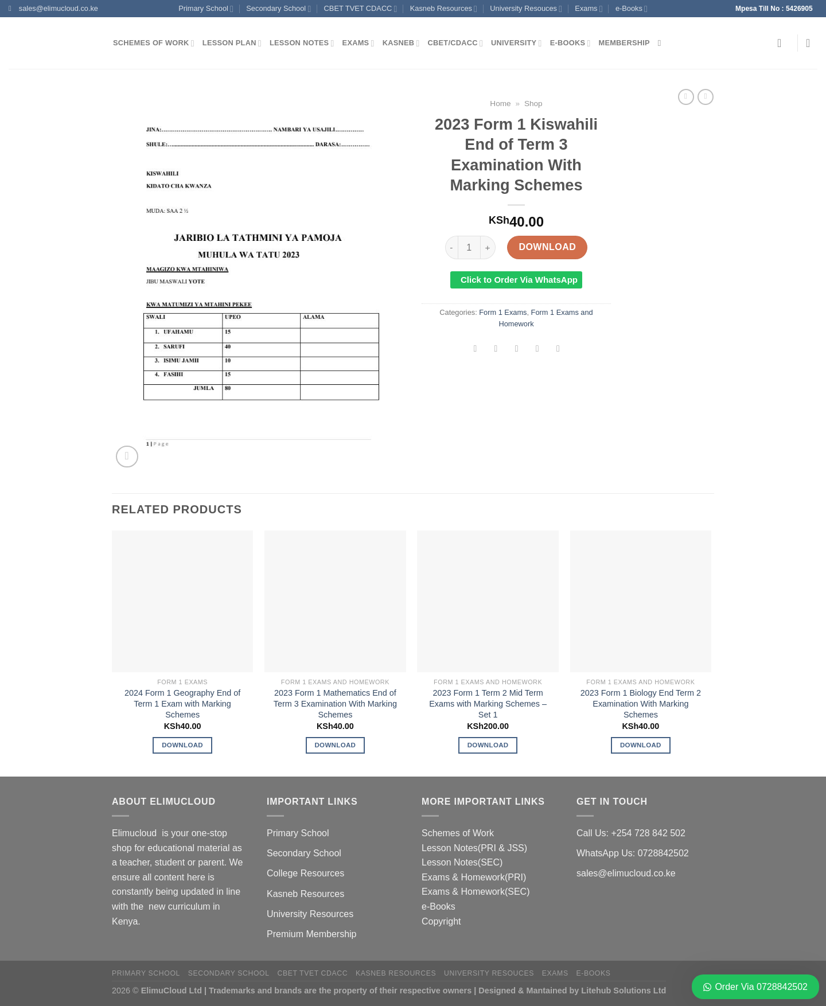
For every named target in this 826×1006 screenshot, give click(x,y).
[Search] (662, 43)
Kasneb (401, 43)
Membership (624, 42)
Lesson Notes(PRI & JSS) (474, 848)
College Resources (305, 873)
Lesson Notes (302, 43)
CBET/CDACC (455, 43)
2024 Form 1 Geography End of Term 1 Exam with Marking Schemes (182, 703)
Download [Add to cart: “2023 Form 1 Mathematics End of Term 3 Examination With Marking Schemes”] (335, 745)
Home (500, 103)
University (516, 43)
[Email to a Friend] (516, 349)
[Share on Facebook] (475, 349)
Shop (533, 103)
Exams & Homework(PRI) (474, 877)
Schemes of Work (153, 43)
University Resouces (526, 8)
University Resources (310, 914)
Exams (588, 8)
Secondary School (278, 8)
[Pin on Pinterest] (537, 349)
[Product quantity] (469, 247)
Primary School (205, 8)
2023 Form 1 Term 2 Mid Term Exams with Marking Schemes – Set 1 (488, 703)
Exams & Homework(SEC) (475, 891)
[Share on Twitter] (495, 349)
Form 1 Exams (503, 312)
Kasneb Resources (443, 8)
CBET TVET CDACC (361, 8)
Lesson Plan (232, 43)
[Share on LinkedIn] (558, 349)
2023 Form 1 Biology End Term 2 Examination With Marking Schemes (640, 703)
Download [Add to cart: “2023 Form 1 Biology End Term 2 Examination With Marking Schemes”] (640, 745)
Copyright (441, 921)
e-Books (631, 8)
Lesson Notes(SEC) (462, 862)
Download (547, 247)
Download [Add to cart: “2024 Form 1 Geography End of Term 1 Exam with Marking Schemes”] (182, 745)
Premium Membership (311, 934)
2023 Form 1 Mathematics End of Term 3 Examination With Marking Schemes (335, 703)
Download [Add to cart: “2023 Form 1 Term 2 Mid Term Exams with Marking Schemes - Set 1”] (488, 745)
